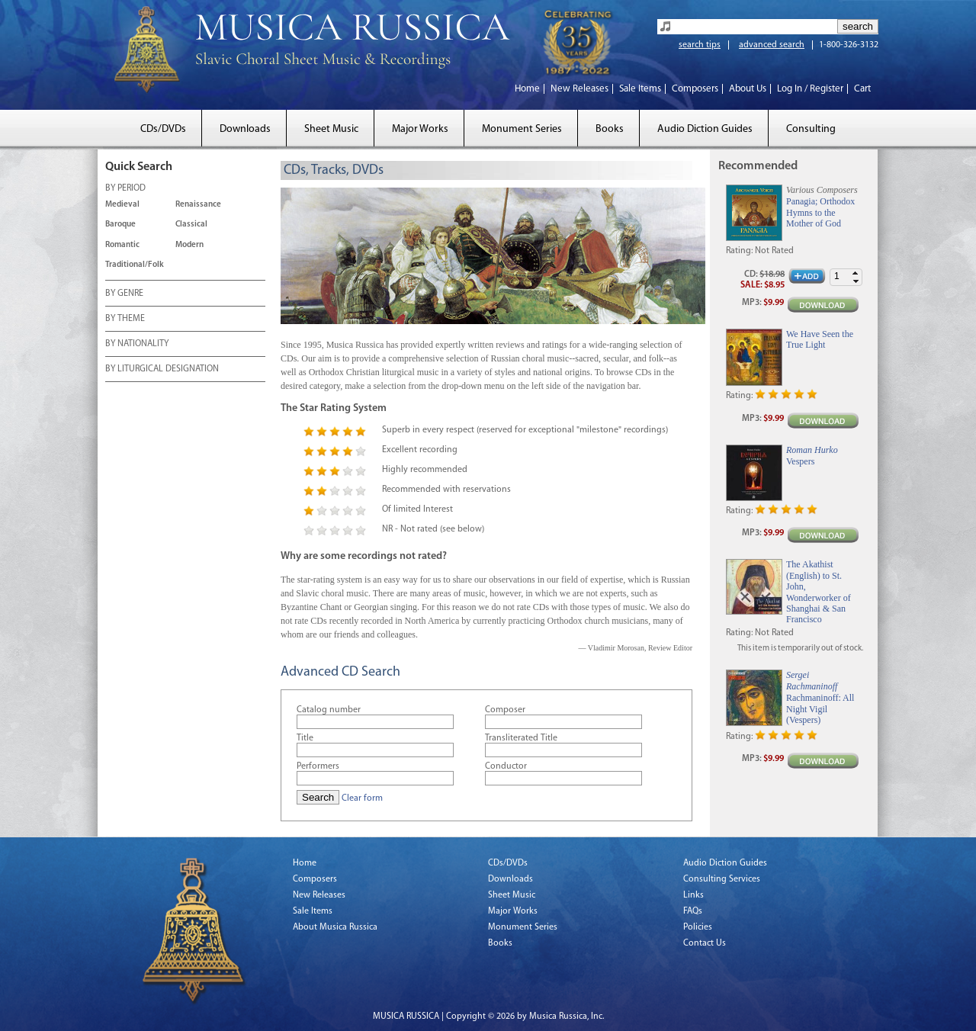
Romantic (122, 245)
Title (305, 738)
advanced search (771, 45)
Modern (189, 245)
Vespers (800, 461)
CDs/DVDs (163, 129)
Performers (318, 766)
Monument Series (522, 129)
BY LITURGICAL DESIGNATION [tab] (162, 370)
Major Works (420, 129)
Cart (862, 89)
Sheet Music (331, 129)
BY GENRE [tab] (124, 294)
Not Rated (774, 250)
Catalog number (329, 710)
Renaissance (198, 205)
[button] (855, 273)
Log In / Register (810, 89)
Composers (695, 89)
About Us (747, 89)
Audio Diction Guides (705, 129)
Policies (697, 927)
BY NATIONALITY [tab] (137, 345)
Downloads (245, 129)
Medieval (122, 205)
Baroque (120, 224)
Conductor (506, 766)
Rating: (739, 250)
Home (527, 89)
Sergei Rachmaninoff (811, 680)
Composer (505, 710)
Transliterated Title (521, 738)
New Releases (579, 89)
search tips (700, 45)
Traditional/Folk (134, 265)
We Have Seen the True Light (819, 339)
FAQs (692, 911)
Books (610, 129)
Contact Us (704, 943)
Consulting (811, 129)
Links (693, 895)
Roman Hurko (812, 450)
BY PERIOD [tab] (125, 189)
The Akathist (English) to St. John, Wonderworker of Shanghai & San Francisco (818, 592)
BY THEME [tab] (125, 319)
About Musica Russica (335, 927)
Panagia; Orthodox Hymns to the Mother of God (820, 212)
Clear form (362, 798)
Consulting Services (721, 879)
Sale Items (640, 89)
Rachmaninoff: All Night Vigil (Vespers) (820, 708)
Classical (191, 224)
